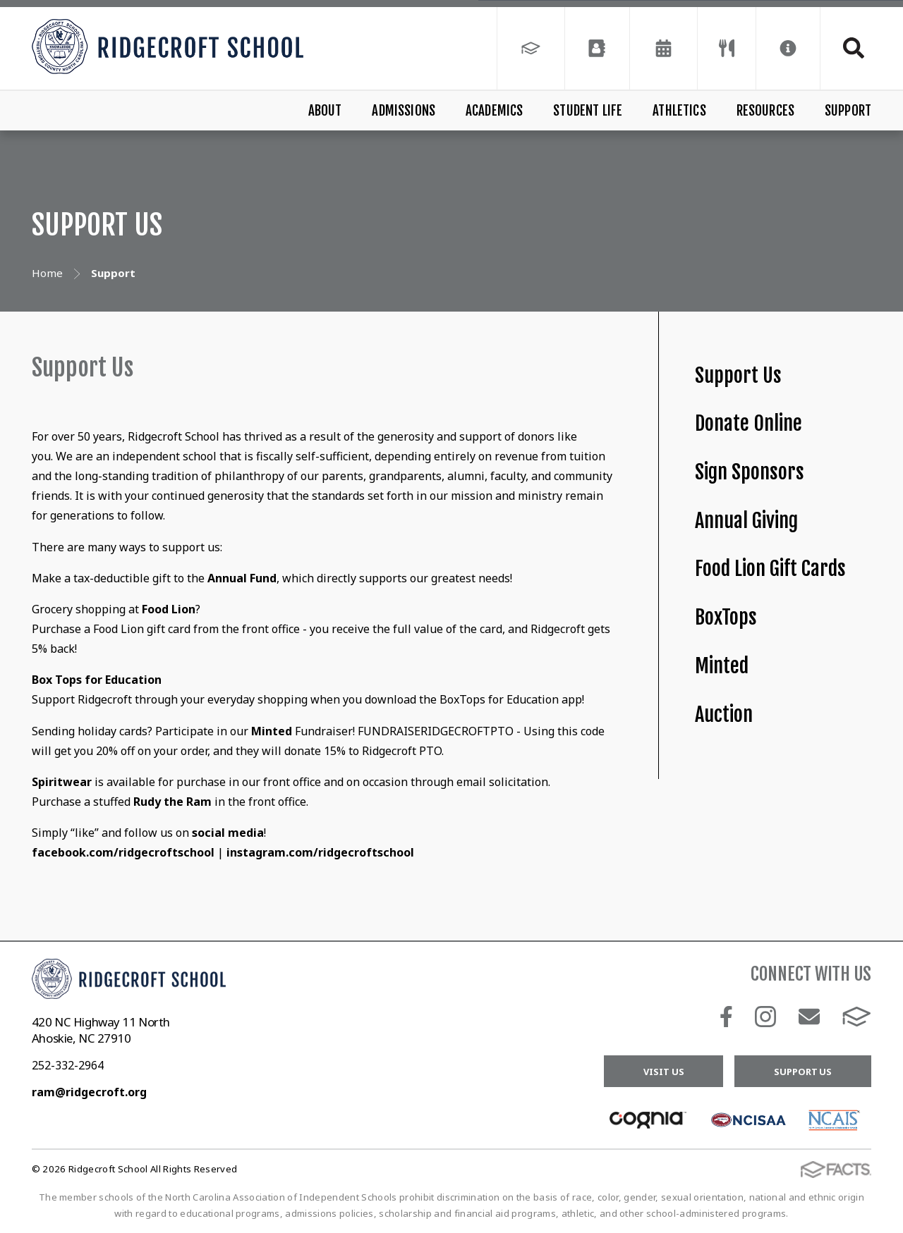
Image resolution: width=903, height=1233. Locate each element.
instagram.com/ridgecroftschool (320, 852)
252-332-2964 (68, 1065)
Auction (724, 714)
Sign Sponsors (749, 472)
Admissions (403, 110)
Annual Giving (746, 520)
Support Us (738, 375)
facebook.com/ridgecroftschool (123, 852)
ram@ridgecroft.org (89, 1092)
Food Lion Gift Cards (770, 568)
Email (809, 1016)
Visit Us (663, 1071)
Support (848, 110)
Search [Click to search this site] (853, 48)
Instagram (765, 1016)
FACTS (856, 1016)
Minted (722, 666)
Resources (766, 110)
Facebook (726, 1016)
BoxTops (726, 617)
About (325, 110)
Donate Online (748, 423)
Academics (494, 110)
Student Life (587, 110)
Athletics (679, 110)
